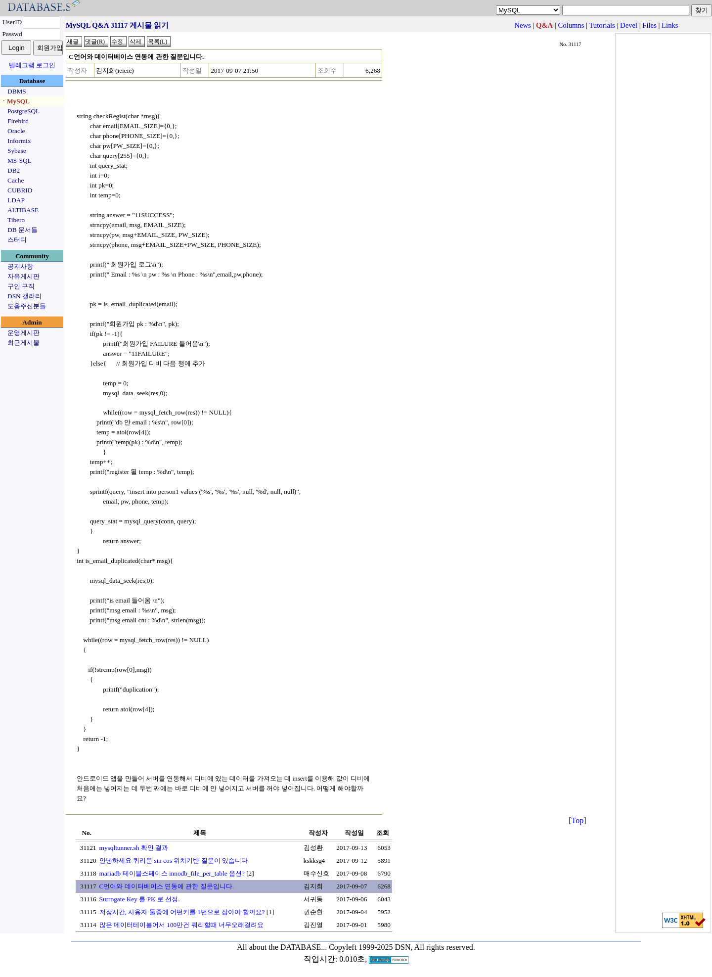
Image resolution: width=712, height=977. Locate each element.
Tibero (16, 220)
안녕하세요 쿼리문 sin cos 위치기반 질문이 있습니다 (173, 860)
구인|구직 (21, 286)
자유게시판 (23, 276)
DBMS (16, 91)
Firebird (18, 121)
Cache (15, 180)
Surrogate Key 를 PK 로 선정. (139, 899)
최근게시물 (23, 342)
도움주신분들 (26, 306)
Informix (19, 140)
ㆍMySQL (15, 101)
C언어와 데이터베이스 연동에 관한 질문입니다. (166, 886)
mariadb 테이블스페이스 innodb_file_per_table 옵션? (172, 873)
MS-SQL (19, 160)
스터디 (17, 239)
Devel (628, 25)
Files (649, 25)
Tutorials (602, 25)
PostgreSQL (23, 111)
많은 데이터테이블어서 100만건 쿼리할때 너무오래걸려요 (181, 925)
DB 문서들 (22, 229)
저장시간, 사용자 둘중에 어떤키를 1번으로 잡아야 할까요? (182, 912)
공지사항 (20, 266)
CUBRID (19, 190)
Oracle (16, 131)
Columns (571, 25)
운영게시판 (23, 332)
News (522, 25)
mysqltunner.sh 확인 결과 (134, 847)
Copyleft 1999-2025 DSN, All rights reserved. (402, 947)
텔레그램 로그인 (32, 65)
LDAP (16, 200)
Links (670, 25)
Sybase (16, 150)
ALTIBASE (23, 210)
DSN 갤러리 (24, 296)
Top (578, 820)
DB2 (13, 170)
